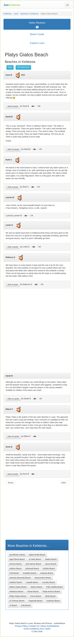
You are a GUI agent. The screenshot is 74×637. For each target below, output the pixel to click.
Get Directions (23, 67)
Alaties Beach (51, 559)
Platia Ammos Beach (51, 591)
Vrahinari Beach (53, 601)
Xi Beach (13, 605)
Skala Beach (50, 596)
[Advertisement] (37, 331)
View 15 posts (13, 436)
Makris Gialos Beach (18, 587)
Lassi (16, 14)
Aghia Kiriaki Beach (37, 555)
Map (10, 67)
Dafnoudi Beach (32, 568)
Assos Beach (50, 564)
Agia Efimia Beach (17, 559)
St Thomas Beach (16, 601)
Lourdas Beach (48, 582)
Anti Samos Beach (33, 564)
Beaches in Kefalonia (29, 14)
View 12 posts (13, 149)
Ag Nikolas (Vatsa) (17, 555)
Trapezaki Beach (35, 601)
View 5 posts (12, 284)
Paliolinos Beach (16, 591)
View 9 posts (12, 106)
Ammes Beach (15, 564)
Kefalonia (7, 14)
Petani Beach (32, 591)
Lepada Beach (32, 582)
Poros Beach (35, 596)
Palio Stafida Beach (54, 587)
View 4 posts (12, 187)
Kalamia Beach (46, 573)
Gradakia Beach (29, 573)
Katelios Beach (15, 582)
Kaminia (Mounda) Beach (20, 578)
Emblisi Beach (49, 568)
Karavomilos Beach (43, 578)
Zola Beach (26, 605)
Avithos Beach (15, 568)
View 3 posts (12, 247)
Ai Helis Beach (35, 559)
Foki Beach (14, 573)
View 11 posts (13, 399)
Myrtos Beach (36, 587)
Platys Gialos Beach (17, 596)
